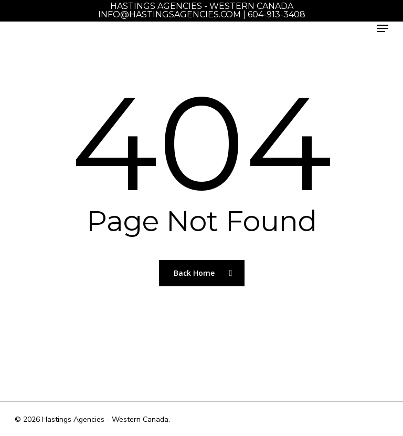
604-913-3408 (276, 14)
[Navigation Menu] (382, 28)
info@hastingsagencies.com (169, 14)
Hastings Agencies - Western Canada (201, 6)
